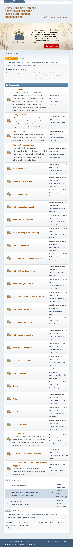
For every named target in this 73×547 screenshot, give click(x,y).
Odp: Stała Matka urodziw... (57, 122)
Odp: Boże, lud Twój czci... (57, 441)
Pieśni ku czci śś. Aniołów (22, 335)
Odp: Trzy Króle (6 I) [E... (56, 455)
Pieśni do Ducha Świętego (22, 220)
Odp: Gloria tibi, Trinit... (56, 234)
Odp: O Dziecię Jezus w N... (57, 324)
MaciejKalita (56, 157)
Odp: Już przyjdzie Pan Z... (57, 101)
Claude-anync (63, 497)
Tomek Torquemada (27, 495)
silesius (55, 263)
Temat (13, 486)
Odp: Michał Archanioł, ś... (57, 336)
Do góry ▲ (66, 541)
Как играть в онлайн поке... (57, 298)
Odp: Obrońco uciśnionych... (57, 375)
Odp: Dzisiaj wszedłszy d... (57, 154)
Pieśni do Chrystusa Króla (22, 284)
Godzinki (15, 399)
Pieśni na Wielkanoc (20, 194)
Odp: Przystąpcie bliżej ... (56, 170)
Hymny (15, 386)
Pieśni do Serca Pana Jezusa (23, 271)
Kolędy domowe (18, 131)
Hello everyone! (16, 501)
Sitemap (27, 541)
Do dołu (7, 480)
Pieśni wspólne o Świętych (23, 360)
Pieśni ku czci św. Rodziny (22, 322)
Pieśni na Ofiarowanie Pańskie (24, 145)
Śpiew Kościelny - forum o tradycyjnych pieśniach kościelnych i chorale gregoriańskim (20, 12)
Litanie (15, 412)
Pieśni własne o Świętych (22, 348)
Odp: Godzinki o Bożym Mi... (57, 400)
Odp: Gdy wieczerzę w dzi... (57, 183)
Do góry (7, 510)
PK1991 (55, 365)
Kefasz (55, 250)
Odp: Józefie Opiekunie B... (57, 311)
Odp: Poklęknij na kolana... (57, 260)
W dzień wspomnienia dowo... (58, 362)
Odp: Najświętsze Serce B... (57, 272)
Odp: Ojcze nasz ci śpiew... (57, 247)
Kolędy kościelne (19, 115)
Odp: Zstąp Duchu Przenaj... (57, 221)
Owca (54, 125)
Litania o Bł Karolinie (55, 413)
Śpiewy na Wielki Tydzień (22, 181)
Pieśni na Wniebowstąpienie (23, 207)
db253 (55, 104)
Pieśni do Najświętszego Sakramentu (27, 258)
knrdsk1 (55, 173)
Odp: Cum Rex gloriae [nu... (57, 196)
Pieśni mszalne (18, 433)
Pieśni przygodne (19, 373)
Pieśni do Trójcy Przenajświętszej (25, 233)
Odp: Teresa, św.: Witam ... (57, 349)
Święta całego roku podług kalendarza (27, 454)
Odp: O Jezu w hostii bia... (57, 470)
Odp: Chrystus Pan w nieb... (57, 208)
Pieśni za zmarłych (19, 424)
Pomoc (50, 541)
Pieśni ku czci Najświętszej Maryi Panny (28, 297)
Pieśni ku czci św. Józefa (22, 309)
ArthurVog (56, 301)
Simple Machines (19, 541)
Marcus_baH (63, 506)
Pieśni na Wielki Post (20, 169)
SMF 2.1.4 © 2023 (9, 541)
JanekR (55, 403)
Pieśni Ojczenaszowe (20, 245)
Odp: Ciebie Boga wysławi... (57, 388)
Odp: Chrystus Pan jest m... (57, 426)
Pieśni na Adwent (19, 89)
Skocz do (38, 522)
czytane (55, 224)
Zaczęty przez (21, 486)
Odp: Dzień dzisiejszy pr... (57, 137)
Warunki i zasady (57, 541)
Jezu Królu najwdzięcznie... (57, 285)
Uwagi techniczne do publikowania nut (24, 492)
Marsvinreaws (25, 504)
